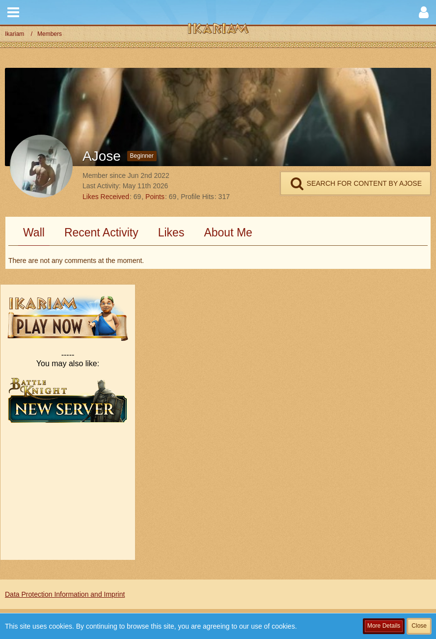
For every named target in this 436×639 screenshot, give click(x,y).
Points (154, 197)
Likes (171, 232)
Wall (34, 232)
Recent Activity (101, 232)
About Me (228, 232)
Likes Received (105, 197)
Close (419, 625)
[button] (13, 12)
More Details (383, 625)
